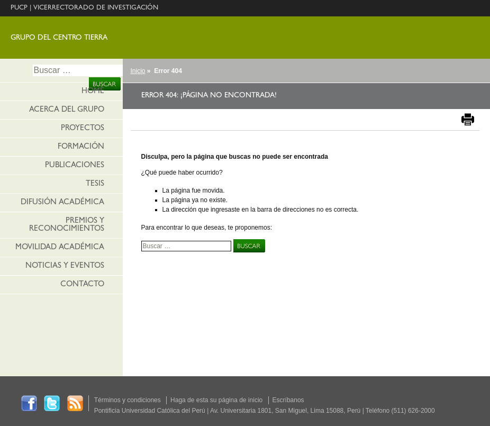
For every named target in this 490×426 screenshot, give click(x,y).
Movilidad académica (59, 248)
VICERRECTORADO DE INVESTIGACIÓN (95, 8)
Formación (81, 147)
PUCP (19, 8)
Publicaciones (74, 166)
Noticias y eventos (64, 266)
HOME (92, 92)
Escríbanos (288, 400)
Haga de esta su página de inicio (216, 400)
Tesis (95, 184)
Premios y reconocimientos (66, 225)
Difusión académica (62, 203)
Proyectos (82, 129)
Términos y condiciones (127, 400)
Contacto (82, 285)
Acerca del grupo (66, 110)
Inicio (138, 71)
